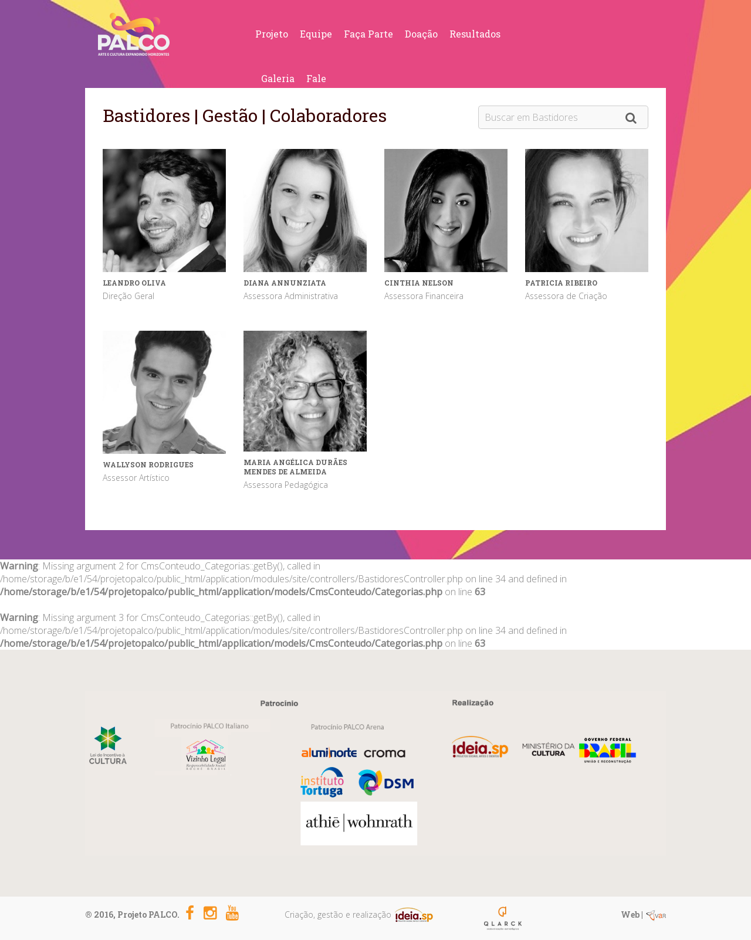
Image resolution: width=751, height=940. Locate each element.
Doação (421, 34)
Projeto (271, 34)
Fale (316, 78)
